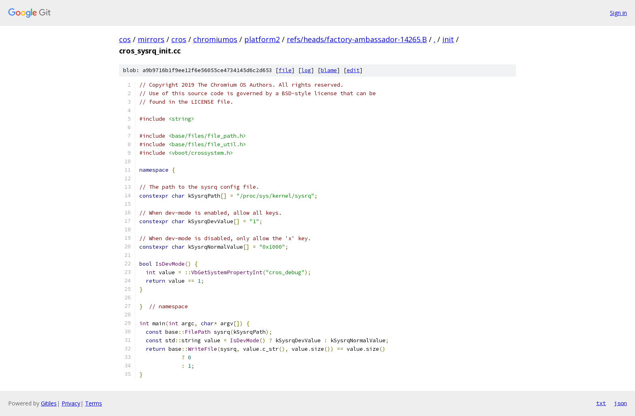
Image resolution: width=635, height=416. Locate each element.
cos (125, 39)
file (285, 70)
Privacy (71, 403)
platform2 (262, 39)
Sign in (618, 13)
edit (353, 70)
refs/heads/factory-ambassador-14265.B (357, 39)
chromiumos (215, 39)
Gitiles (49, 403)
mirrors (151, 39)
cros (178, 39)
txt (601, 403)
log (306, 70)
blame (329, 70)
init (448, 39)
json (620, 403)
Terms (93, 403)
